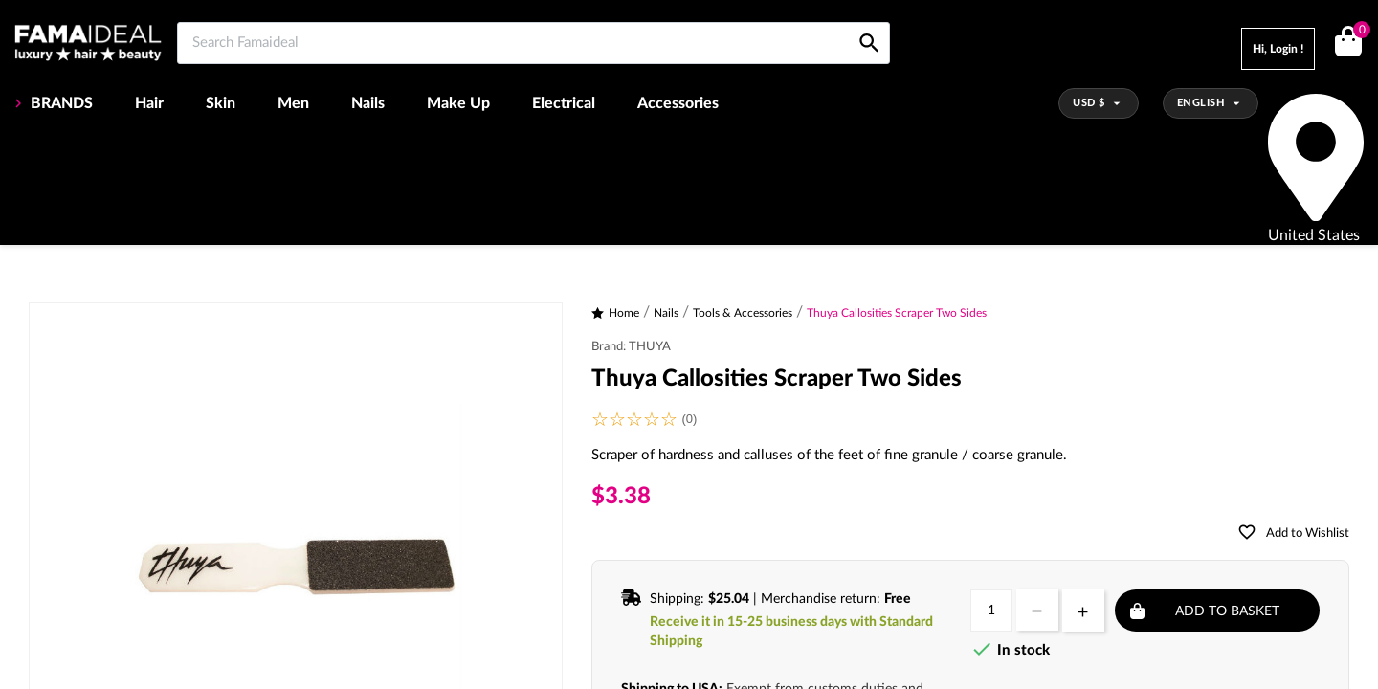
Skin (220, 103)
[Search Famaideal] (533, 43)
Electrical (563, 103)
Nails (368, 103)
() (1358, 32)
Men (293, 103)
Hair (149, 103)
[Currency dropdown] (1098, 103)
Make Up (458, 103)
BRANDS (60, 103)
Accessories (678, 103)
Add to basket (1227, 611)
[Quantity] (991, 610)
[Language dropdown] (1211, 103)
